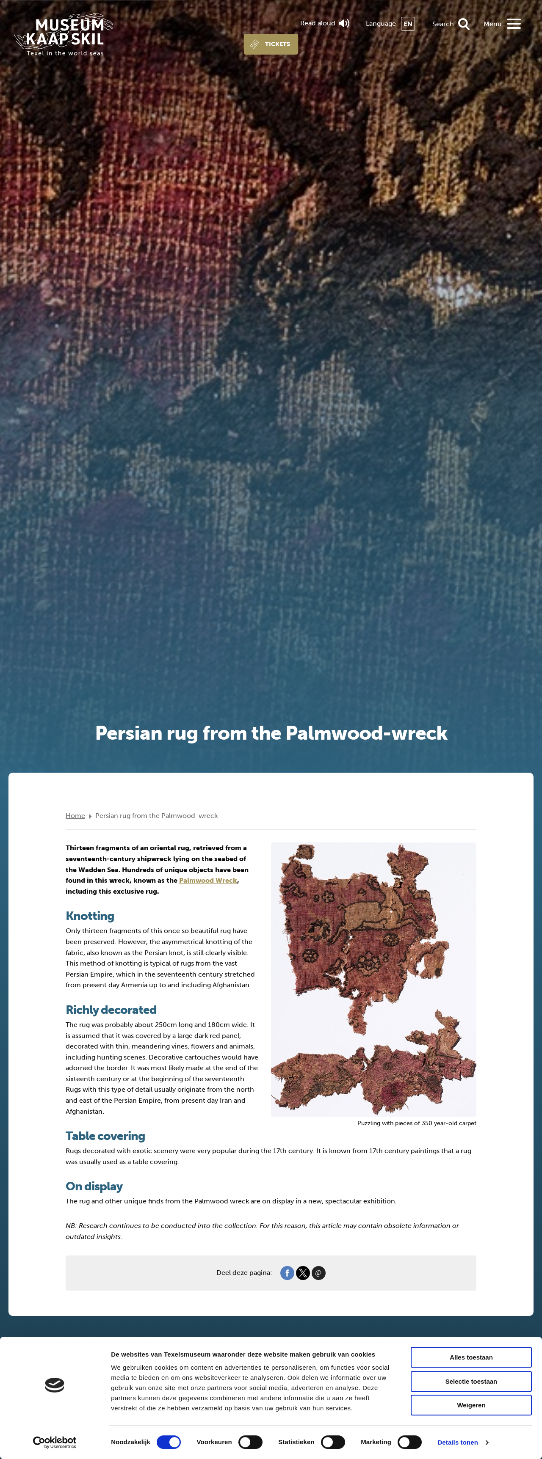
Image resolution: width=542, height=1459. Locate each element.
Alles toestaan (471, 1357)
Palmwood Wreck (208, 880)
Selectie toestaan (471, 1381)
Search (443, 24)
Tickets (277, 44)
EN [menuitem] (408, 24)
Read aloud (324, 23)
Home (75, 816)
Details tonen (457, 1442)
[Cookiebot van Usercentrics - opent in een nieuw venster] (55, 1442)
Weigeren (471, 1405)
